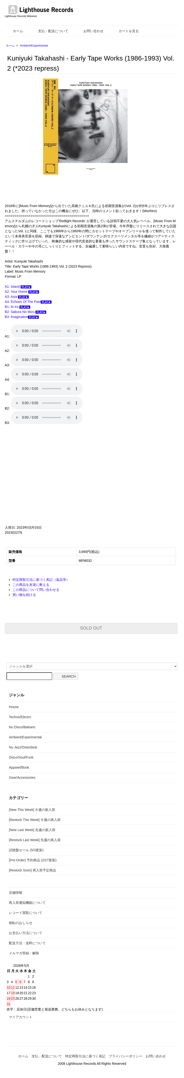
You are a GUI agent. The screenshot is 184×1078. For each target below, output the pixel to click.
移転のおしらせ (20, 923)
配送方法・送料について (27, 943)
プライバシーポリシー (125, 1056)
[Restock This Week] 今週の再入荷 (35, 820)
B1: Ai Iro (17, 307)
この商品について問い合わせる (35, 590)
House (13, 707)
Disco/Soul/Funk (21, 757)
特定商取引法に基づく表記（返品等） (40, 580)
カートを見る (125, 31)
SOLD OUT (91, 628)
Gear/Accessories (22, 777)
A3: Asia (17, 297)
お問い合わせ (90, 31)
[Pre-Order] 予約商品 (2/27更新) (32, 860)
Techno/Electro (20, 717)
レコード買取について (25, 913)
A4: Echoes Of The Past (28, 302)
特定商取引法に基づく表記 (85, 1056)
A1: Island (18, 286)
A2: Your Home (22, 292)
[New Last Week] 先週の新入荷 (32, 830)
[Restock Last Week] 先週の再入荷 (35, 840)
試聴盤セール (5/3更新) (26, 850)
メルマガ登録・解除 (24, 953)
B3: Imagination (22, 317)
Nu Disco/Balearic (22, 727)
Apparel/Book (19, 767)
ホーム (14, 31)
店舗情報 (15, 892)
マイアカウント (20, 1017)
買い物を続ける (24, 595)
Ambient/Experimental (34, 45)
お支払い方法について (25, 933)
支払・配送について (49, 31)
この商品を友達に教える (30, 585)
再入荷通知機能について (27, 903)
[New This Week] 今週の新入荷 (32, 810)
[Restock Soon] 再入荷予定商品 (32, 870)
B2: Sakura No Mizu (25, 312)
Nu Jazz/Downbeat (23, 747)
